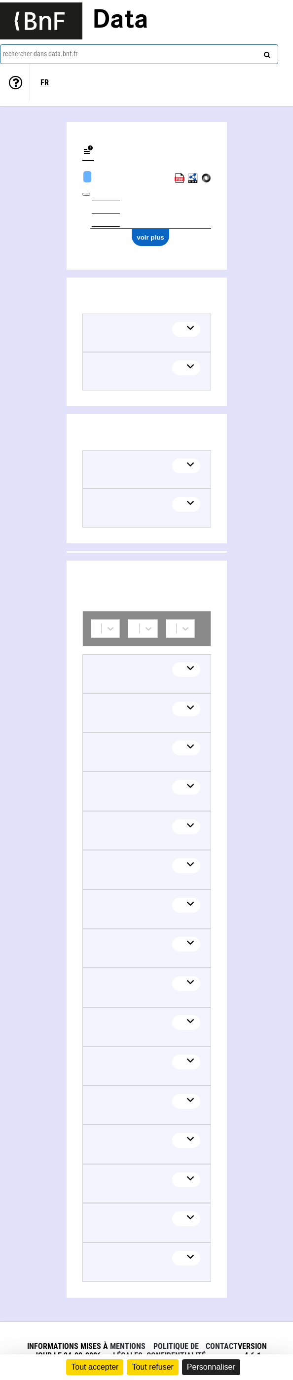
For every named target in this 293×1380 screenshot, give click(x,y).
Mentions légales (128, 1351)
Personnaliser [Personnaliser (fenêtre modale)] (211, 1367)
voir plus (150, 237)
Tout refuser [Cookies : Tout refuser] (152, 1367)
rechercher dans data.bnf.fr (40, 54)
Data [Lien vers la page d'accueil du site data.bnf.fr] (120, 21)
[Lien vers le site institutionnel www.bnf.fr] (41, 20)
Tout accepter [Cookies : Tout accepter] (94, 1367)
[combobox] (139, 54)
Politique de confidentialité (176, 1351)
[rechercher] (266, 53)
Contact (222, 1346)
